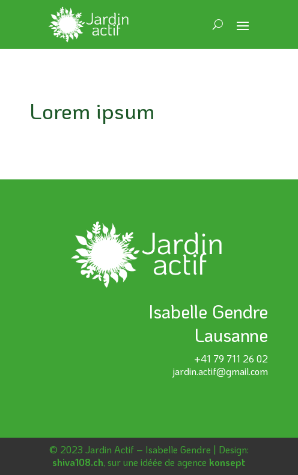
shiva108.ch (77, 462)
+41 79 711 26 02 (231, 358)
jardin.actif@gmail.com (220, 371)
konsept (227, 462)
